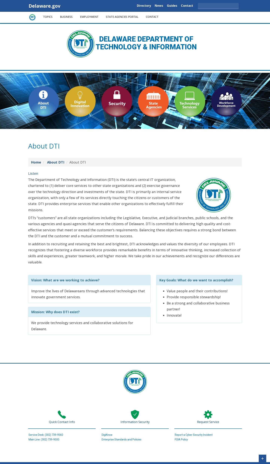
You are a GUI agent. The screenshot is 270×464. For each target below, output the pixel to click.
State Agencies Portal (122, 17)
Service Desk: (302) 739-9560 (45, 434)
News (159, 6)
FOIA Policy (181, 439)
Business (66, 17)
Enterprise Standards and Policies (121, 439)
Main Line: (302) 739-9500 (43, 439)
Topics (47, 17)
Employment (89, 17)
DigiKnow (107, 434)
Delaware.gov (44, 6)
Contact (187, 6)
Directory (144, 6)
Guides (172, 6)
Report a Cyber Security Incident (194, 434)
